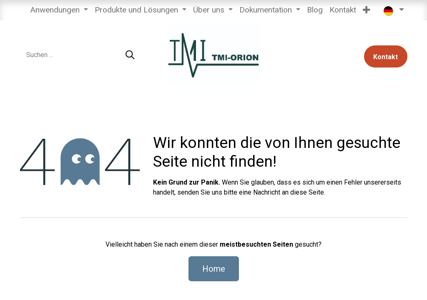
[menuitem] (59, 10)
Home (213, 269)
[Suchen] (130, 55)
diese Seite (307, 192)
